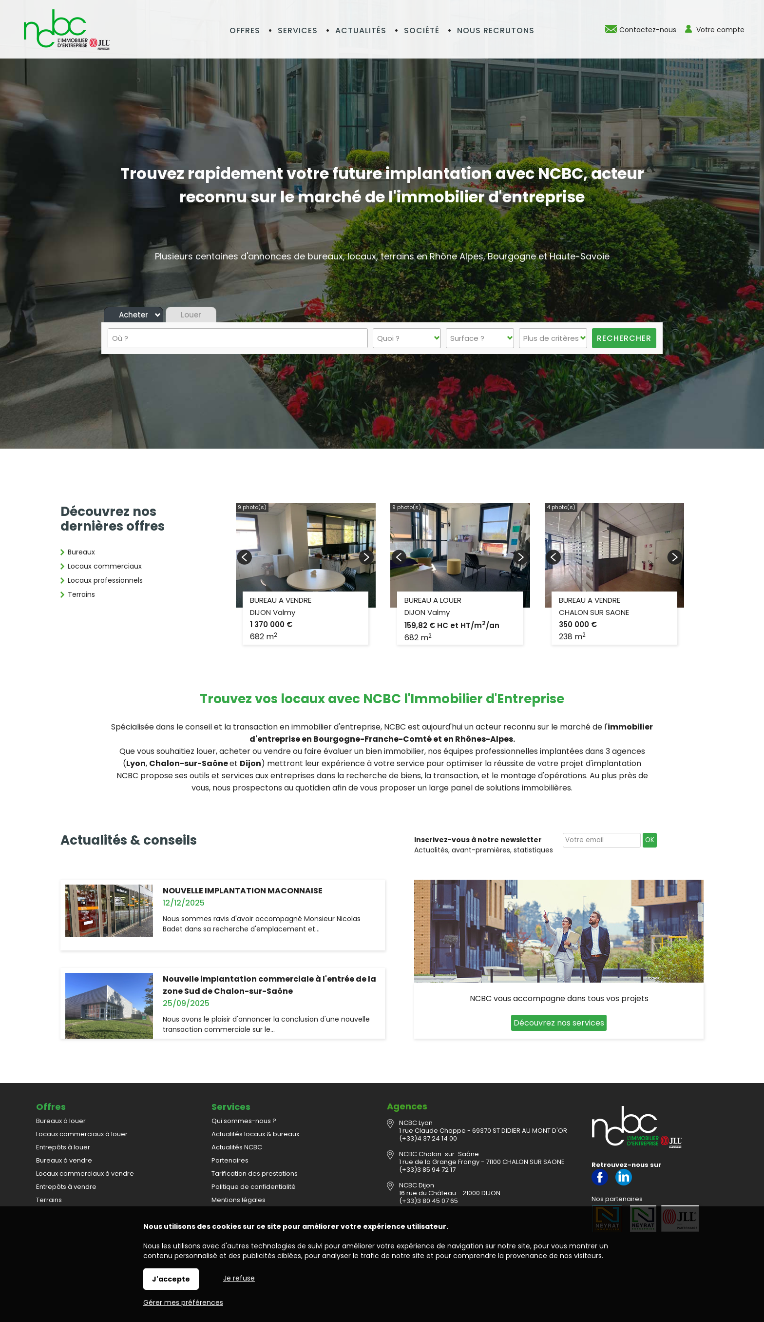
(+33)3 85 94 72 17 (427, 1169)
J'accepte (171, 1279)
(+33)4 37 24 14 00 (428, 1138)
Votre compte (720, 30)
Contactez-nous (647, 30)
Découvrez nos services (559, 1022)
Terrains (81, 594)
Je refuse (239, 1278)
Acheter (133, 315)
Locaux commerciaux (105, 566)
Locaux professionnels (105, 580)
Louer (191, 315)
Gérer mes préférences (183, 1302)
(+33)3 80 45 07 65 (428, 1200)
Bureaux (81, 552)
